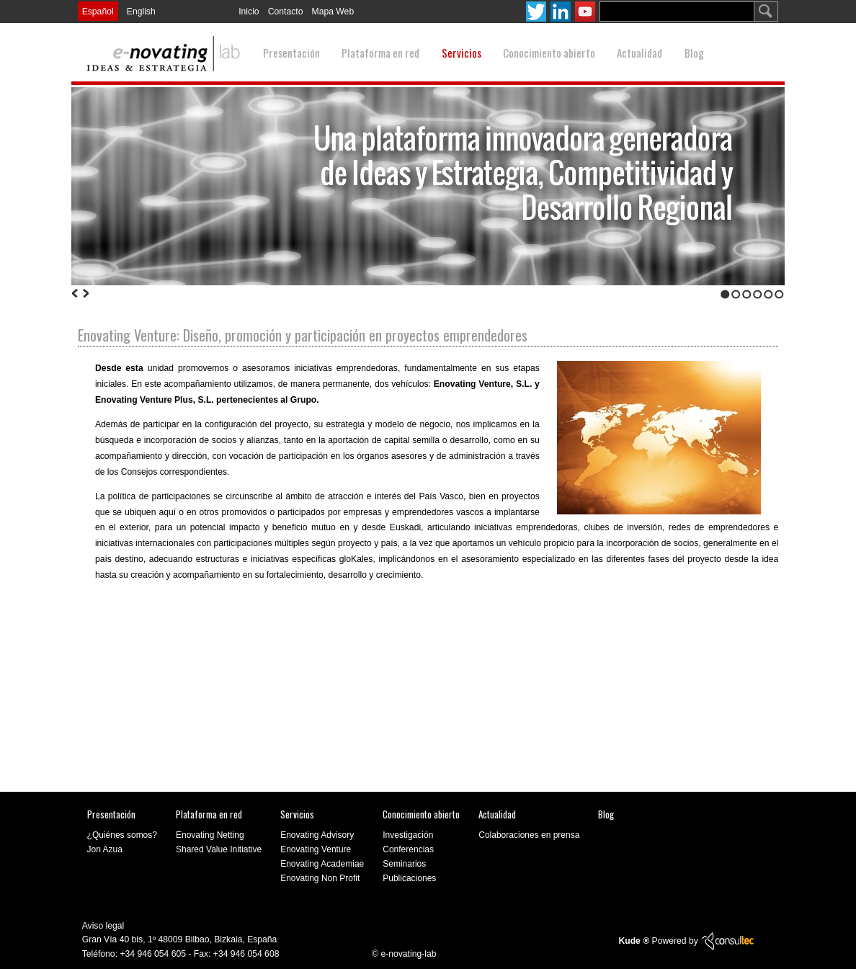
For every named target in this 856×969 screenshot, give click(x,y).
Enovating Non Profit (320, 878)
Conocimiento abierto (549, 53)
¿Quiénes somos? (122, 835)
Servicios (461, 53)
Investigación (408, 835)
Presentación (291, 53)
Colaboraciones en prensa (528, 835)
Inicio (248, 11)
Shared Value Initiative (219, 849)
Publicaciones (409, 878)
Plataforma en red (380, 53)
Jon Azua (104, 849)
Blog (694, 53)
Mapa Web (333, 11)
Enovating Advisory (317, 835)
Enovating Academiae (322, 864)
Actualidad (639, 53)
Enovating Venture (315, 849)
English (141, 11)
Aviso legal (103, 925)
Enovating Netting (210, 835)
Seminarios (404, 864)
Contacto (285, 11)
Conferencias (408, 849)
